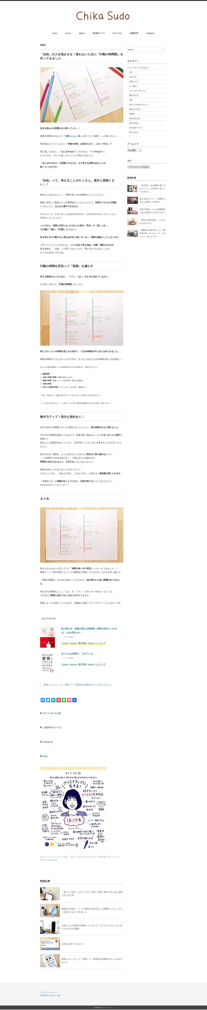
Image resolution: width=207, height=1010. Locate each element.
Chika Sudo (98, 1007)
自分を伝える (134, 118)
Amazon (73, 643)
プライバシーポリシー (48, 992)
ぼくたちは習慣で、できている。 (78, 653)
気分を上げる (134, 109)
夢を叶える (133, 95)
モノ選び (133, 86)
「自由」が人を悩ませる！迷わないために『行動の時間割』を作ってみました (94, 857)
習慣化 (43, 45)
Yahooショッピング (96, 643)
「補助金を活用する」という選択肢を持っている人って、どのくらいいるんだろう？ (152, 233)
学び (131, 100)
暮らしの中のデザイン (138, 105)
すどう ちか (117, 33)
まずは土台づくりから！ (73, 944)
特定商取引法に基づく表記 (50, 995)
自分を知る (133, 123)
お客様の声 (134, 33)
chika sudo (53, 860)
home (55, 33)
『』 (72, 136)
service (68, 33)
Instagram (150, 33)
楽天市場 (82, 643)
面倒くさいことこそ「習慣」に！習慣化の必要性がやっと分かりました (77, 685)
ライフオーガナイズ (137, 91)
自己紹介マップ (99, 33)
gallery (82, 33)
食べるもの (133, 132)
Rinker (71, 636)
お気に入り (133, 81)
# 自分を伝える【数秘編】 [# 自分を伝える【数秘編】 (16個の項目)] (139, 167)
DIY (130, 72)
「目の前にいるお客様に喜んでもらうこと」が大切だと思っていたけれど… (152, 188)
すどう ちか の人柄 (52, 713)
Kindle (65, 643)
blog (45, 756)
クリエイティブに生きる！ (138, 68)
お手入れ (133, 77)
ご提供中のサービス (52, 727)
